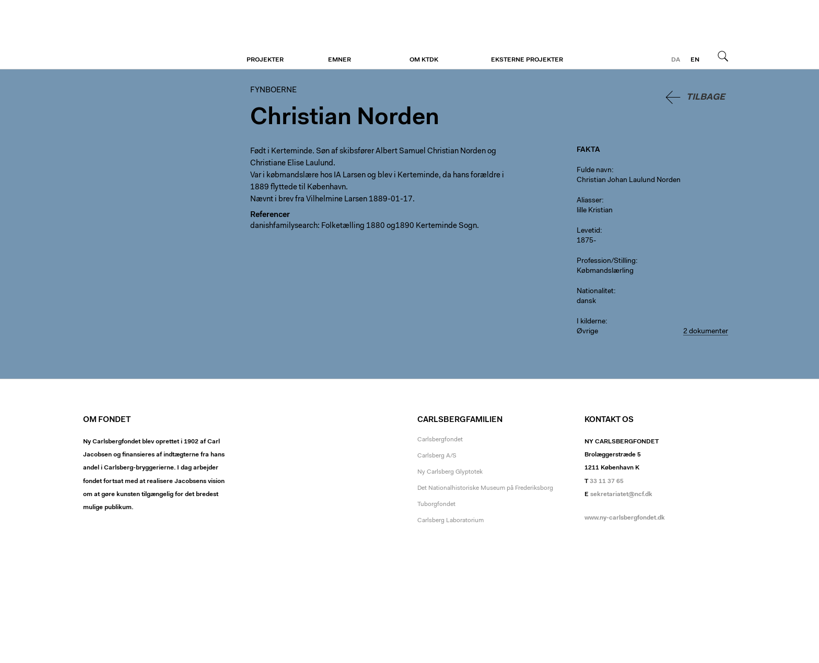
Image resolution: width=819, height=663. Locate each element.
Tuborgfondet (436, 504)
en (695, 60)
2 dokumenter (705, 331)
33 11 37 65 (607, 481)
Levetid (588, 231)
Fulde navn (594, 170)
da (675, 60)
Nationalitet (595, 291)
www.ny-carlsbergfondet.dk (624, 518)
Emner (339, 60)
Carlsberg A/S (437, 456)
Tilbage (705, 97)
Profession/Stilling (606, 261)
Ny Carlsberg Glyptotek (450, 472)
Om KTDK (424, 60)
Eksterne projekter (527, 60)
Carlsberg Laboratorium (450, 520)
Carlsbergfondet (440, 440)
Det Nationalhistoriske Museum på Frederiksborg (485, 488)
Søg (723, 56)
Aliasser (589, 200)
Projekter (265, 60)
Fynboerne (147, 35)
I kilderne (591, 322)
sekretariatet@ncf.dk (621, 494)
